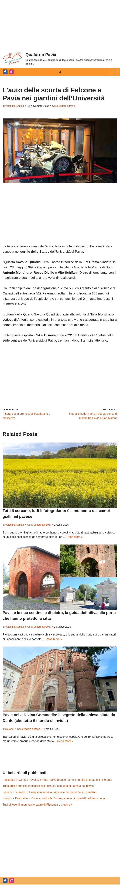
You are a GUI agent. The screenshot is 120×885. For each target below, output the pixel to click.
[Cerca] (60, 72)
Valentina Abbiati (14, 105)
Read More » (75, 537)
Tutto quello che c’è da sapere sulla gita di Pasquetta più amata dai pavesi (49, 786)
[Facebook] (5, 71)
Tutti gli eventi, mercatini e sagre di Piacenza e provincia (38, 804)
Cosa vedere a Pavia (64, 105)
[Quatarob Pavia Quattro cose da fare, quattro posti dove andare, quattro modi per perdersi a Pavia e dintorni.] (60, 58)
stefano (9, 729)
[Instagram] (11, 71)
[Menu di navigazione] (113, 72)
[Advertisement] (60, 24)
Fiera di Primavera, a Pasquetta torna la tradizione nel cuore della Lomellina (50, 792)
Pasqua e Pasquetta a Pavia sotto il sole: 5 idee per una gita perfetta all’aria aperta (54, 798)
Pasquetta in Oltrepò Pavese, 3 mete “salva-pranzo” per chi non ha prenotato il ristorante (58, 780)
